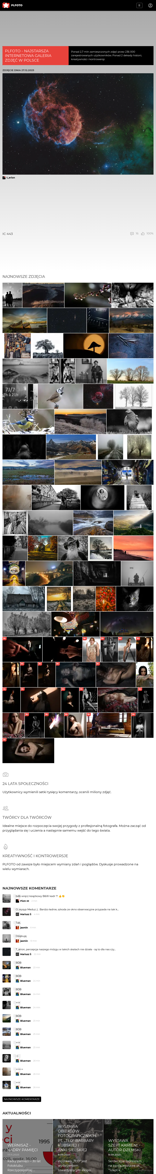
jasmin (24, 927)
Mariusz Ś (25, 914)
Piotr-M (24, 901)
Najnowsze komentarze (29, 888)
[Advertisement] (78, 205)
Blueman (25, 967)
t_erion (11, 177)
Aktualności (16, 1113)
